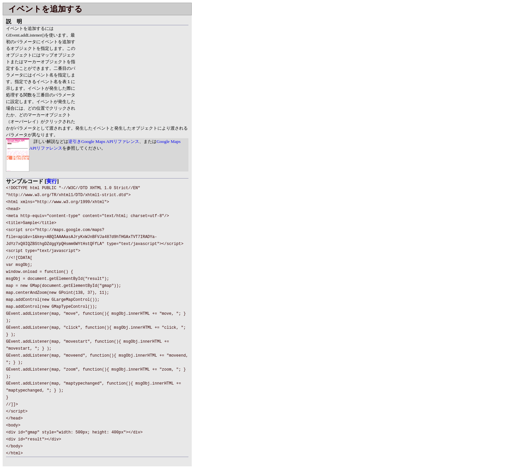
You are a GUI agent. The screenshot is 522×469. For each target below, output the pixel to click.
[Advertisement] (132, 71)
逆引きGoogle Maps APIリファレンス (103, 141)
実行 (51, 181)
